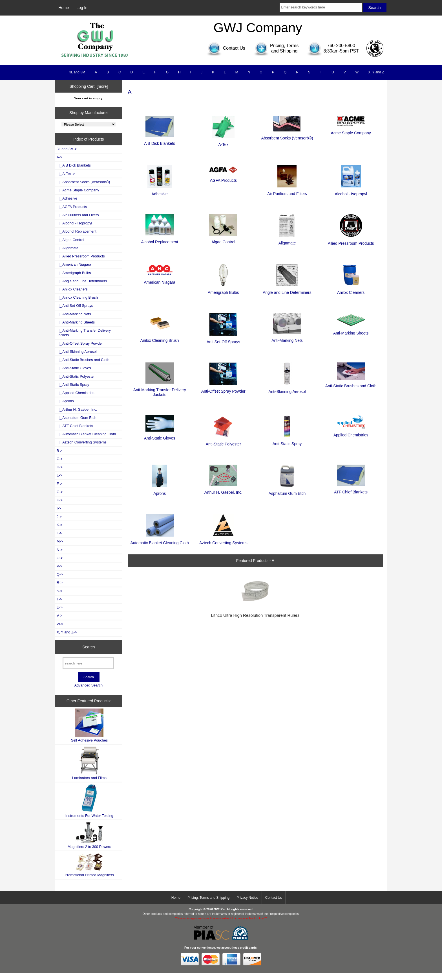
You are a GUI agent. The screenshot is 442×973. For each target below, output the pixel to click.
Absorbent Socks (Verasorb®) (287, 135)
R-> (60, 582)
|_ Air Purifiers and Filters (78, 215)
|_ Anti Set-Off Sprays (75, 305)
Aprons (159, 491)
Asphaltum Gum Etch (287, 491)
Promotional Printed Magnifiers (89, 865)
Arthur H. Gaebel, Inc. (223, 490)
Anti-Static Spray (287, 441)
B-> (59, 451)
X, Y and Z (376, 72)
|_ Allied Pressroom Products (81, 256)
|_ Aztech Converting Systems (82, 442)
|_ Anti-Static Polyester (76, 376)
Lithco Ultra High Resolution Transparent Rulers (255, 615)
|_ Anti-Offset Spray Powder (80, 343)
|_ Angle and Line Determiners (82, 281)
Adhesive (159, 191)
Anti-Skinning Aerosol (287, 388)
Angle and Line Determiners (287, 290)
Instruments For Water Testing (89, 800)
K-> (59, 525)
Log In (81, 7)
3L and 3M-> (67, 149)
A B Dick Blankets (159, 141)
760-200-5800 (341, 45)
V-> (59, 615)
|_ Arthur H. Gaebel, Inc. (77, 409)
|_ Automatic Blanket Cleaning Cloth (86, 434)
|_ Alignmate (67, 248)
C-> (60, 459)
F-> (59, 484)
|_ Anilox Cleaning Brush (77, 297)
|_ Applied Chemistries (75, 393)
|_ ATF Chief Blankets (75, 426)
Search (88, 647)
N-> (60, 550)
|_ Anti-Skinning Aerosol (77, 351)
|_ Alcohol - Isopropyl (74, 223)
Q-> (60, 574)
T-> (59, 599)
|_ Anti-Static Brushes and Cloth (83, 360)
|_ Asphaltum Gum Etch (76, 418)
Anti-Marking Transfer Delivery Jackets (159, 390)
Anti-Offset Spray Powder (223, 388)
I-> (59, 508)
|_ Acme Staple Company (78, 190)
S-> (59, 591)
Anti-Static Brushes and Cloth (351, 383)
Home (63, 7)
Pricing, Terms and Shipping (208, 898)
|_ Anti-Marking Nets (74, 314)
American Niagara (159, 279)
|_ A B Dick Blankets (74, 165)
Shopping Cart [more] (88, 86)
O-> (60, 558)
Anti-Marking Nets (287, 338)
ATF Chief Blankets (351, 489)
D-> (60, 467)
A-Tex (223, 142)
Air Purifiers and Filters (287, 191)
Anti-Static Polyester (223, 441)
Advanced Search (88, 685)
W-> (60, 624)
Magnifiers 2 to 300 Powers (89, 835)
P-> (59, 566)
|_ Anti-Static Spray (73, 384)
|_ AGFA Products (72, 207)
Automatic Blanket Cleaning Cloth (160, 540)
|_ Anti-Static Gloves (74, 368)
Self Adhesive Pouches (89, 725)
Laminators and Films (89, 763)
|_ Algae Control (70, 240)
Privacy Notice (247, 898)
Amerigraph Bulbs (223, 290)
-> (59, 157)
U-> (60, 607)
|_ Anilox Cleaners (72, 289)
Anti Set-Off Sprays (223, 339)
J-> (59, 517)
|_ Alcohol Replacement (76, 231)
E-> (59, 475)
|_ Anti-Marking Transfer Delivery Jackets (84, 332)
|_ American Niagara (74, 264)
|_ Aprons (65, 401)
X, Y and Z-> (67, 632)
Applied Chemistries (350, 432)
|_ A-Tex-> (66, 174)
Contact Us (273, 898)
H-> (60, 500)
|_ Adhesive (67, 198)
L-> (59, 533)
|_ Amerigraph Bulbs (74, 273)
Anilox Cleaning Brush (159, 338)
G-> (60, 492)
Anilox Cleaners (350, 290)
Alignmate (287, 240)
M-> (60, 541)
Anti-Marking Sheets (350, 330)
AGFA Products (223, 178)
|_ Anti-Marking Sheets (76, 322)
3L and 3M (77, 72)
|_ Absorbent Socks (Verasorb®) (83, 182)
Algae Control (223, 239)
